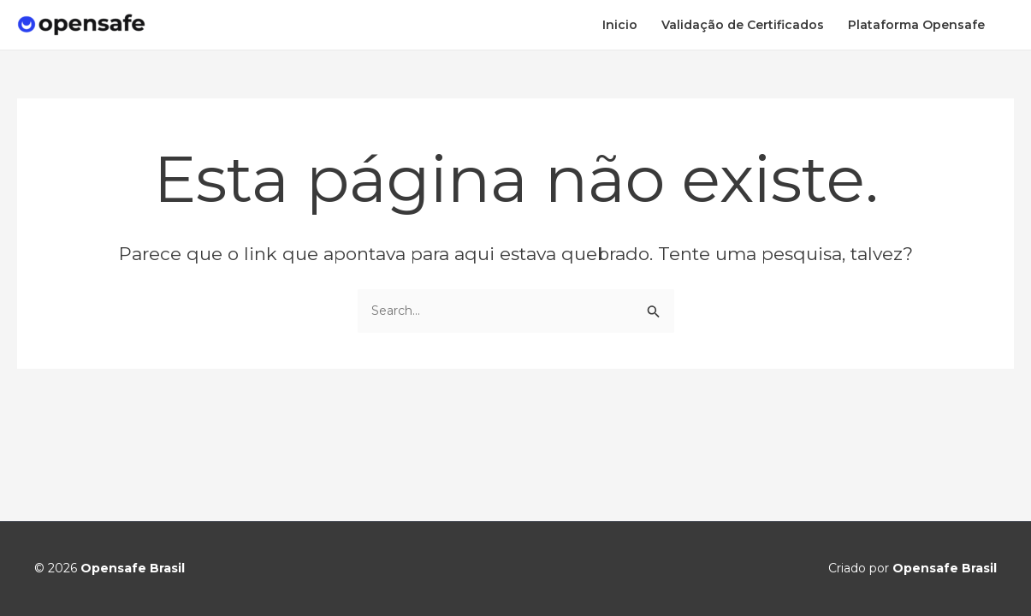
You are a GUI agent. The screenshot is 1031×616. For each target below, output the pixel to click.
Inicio (619, 25)
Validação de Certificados (742, 25)
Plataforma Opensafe (916, 25)
